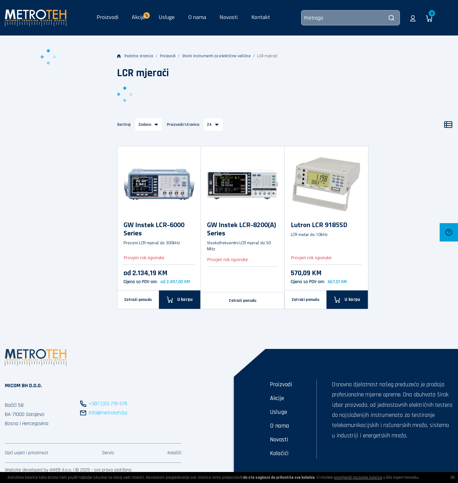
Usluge (167, 17)
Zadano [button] (144, 124)
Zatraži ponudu (138, 299)
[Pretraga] (350, 17)
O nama (197, 17)
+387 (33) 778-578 (108, 403)
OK (452, 477)
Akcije (277, 398)
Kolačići (174, 453)
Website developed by (26, 470)
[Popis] (448, 124)
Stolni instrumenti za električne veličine (216, 56)
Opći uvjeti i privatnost (26, 453)
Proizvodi (107, 17)
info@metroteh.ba (108, 412)
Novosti (229, 17)
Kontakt (260, 17)
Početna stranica (135, 56)
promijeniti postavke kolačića (358, 477)
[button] (413, 18)
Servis (108, 453)
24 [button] (209, 124)
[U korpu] (347, 299)
